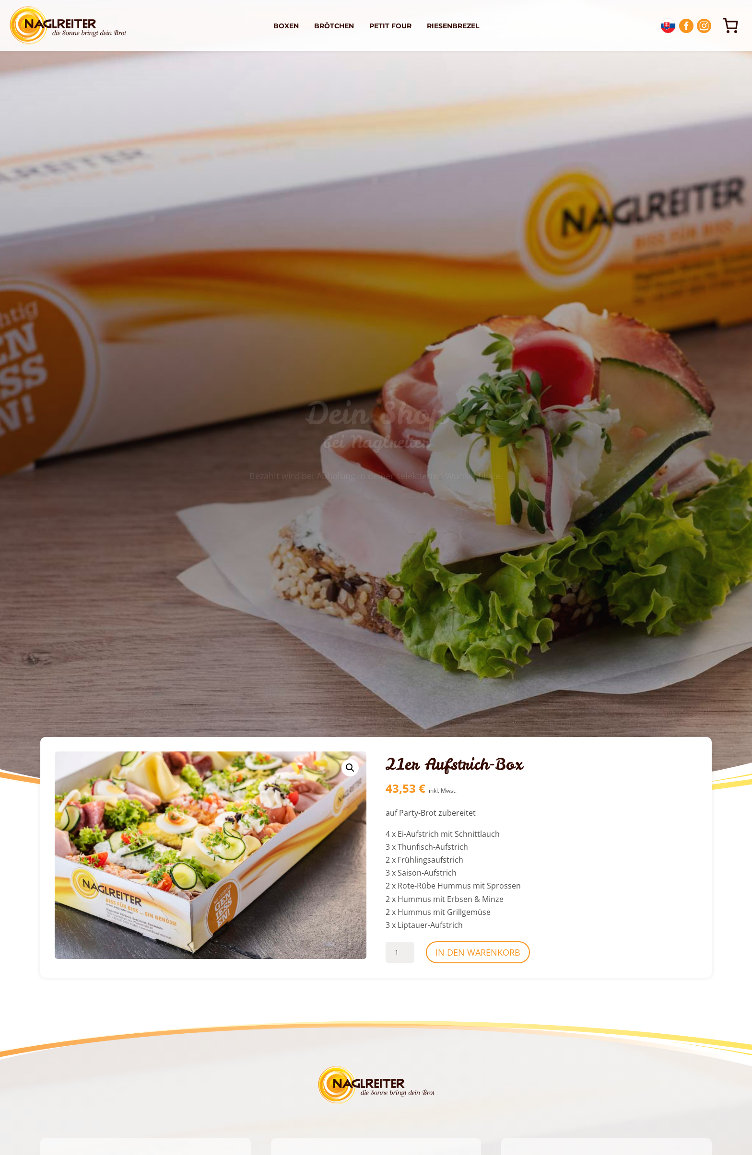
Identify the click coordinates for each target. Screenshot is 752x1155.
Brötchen (334, 26)
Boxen (286, 26)
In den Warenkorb (477, 952)
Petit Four (390, 26)
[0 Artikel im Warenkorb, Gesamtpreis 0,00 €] (730, 25)
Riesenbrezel (453, 26)
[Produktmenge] (400, 952)
